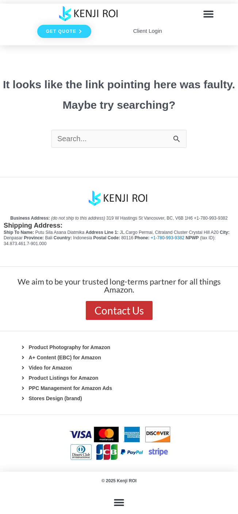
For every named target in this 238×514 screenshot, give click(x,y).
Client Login (147, 31)
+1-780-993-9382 (168, 237)
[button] (208, 13)
